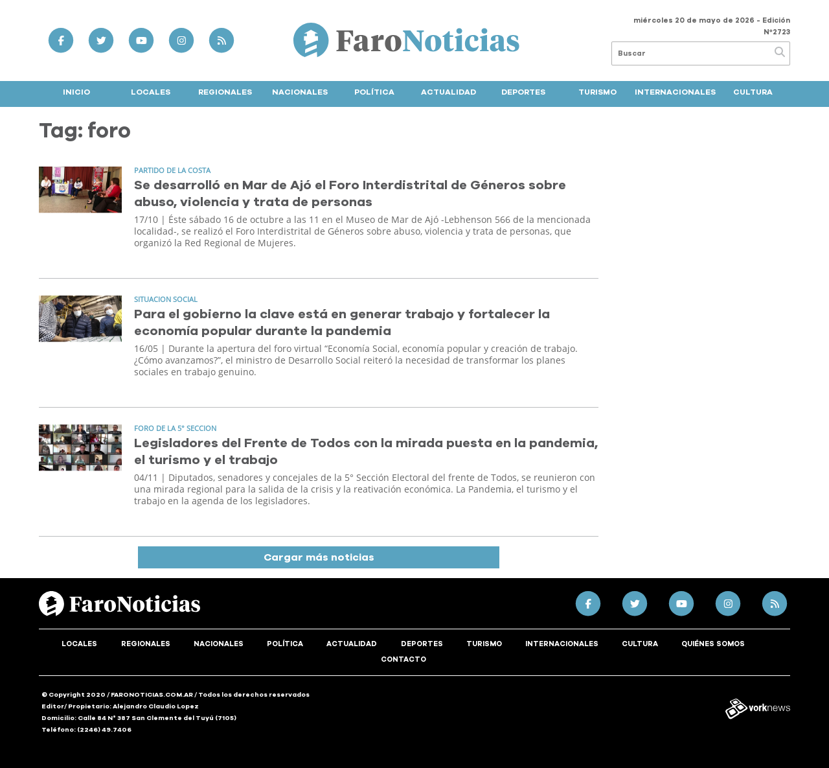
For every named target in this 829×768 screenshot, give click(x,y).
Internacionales (675, 92)
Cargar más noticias (319, 557)
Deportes (523, 92)
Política (374, 92)
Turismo (597, 92)
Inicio (76, 92)
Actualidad (448, 92)
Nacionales (300, 92)
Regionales (225, 92)
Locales (150, 92)
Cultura (753, 92)
